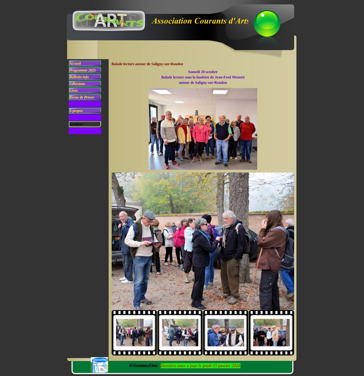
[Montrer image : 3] (226, 333)
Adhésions (77, 84)
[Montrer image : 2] (180, 333)
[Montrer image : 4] (271, 333)
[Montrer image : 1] (134, 333)
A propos (76, 111)
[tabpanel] (203, 77)
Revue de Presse (81, 97)
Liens (73, 90)
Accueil (75, 63)
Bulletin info (79, 77)
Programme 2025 (82, 70)
